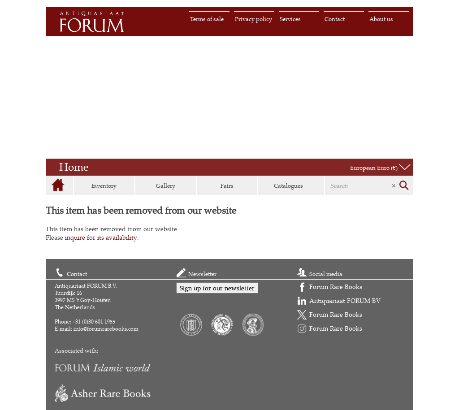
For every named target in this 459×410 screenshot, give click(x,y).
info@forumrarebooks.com (106, 328)
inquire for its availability (101, 237)
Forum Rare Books (335, 286)
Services (290, 19)
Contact (335, 19)
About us (381, 19)
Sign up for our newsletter (217, 288)
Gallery (165, 185)
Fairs (227, 185)
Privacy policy (253, 19)
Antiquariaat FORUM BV (345, 300)
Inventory (104, 185)
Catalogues (288, 185)
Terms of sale (207, 19)
